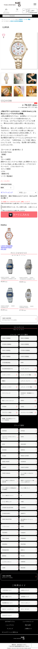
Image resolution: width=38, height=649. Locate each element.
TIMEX (22, 526)
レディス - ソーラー (6, 387)
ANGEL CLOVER (25, 455)
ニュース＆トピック (28, 621)
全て (3, 19)
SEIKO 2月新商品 (6, 356)
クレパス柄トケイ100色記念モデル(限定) (9, 488)
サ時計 (22, 501)
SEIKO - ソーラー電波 (24, 19)
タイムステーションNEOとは (10, 632)
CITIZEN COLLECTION (7, 507)
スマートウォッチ (6, 393)
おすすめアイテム (10, 621)
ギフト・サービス (25, 609)
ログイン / (6, 11)
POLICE (22, 555)
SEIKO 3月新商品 (6, 350)
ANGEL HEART (5, 461)
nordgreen (23, 532)
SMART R (23, 513)
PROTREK (23, 544)
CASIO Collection (6, 473)
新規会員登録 (6, 12)
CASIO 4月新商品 (6, 338)
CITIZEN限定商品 (6, 362)
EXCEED (4, 449)
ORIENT (4, 467)
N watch (4, 455)
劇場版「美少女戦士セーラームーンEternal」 (9, 419)
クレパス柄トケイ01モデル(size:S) (27, 474)
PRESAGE (23, 538)
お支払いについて (25, 590)
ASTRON (4, 430)
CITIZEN (4, 406)
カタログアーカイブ (6, 615)
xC (21, 495)
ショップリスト (10, 625)
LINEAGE (23, 561)
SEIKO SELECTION (6, 519)
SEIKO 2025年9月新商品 (16, 21)
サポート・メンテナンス (8, 609)
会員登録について (25, 596)
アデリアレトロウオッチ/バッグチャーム (9, 437)
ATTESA (23, 430)
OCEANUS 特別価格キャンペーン (27, 394)
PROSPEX (4, 544)
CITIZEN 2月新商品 (25, 350)
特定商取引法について (7, 602)
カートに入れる (19, 215)
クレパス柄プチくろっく (8, 495)
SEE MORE (19, 319)
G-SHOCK (23, 507)
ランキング (10, 628)
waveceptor (23, 444)
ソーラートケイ (5, 526)
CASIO (22, 406)
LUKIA (3, 567)
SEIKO (7, 21)
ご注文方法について (6, 590)
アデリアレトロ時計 (6, 412)
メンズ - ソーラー (6, 374)
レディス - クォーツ (25, 380)
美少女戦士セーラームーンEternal (27, 520)
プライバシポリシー (25, 602)
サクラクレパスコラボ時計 (27, 412)
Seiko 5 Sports (5, 538)
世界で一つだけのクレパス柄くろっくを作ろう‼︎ (27, 481)
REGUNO (23, 567)
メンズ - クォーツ (25, 368)
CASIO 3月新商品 (25, 344)
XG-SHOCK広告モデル (7, 368)
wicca (3, 444)
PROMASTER (5, 550)
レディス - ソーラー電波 (11, 19)
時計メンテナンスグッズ (8, 400)
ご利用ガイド (28, 628)
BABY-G (23, 550)
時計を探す (28, 625)
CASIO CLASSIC (25, 467)
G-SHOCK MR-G (6, 513)
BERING (4, 555)
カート (17, 11)
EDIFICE (23, 449)
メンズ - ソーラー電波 (26, 374)
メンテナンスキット (6, 561)
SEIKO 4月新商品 (25, 338)
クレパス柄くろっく (25, 488)
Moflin (22, 362)
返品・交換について (6, 596)
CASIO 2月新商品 (25, 356)
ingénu (22, 436)
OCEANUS (23, 461)
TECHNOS (4, 532)
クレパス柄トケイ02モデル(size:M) (8, 481)
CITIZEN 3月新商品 (6, 344)
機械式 (3, 380)
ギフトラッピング (7, 192)
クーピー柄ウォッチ (6, 501)
